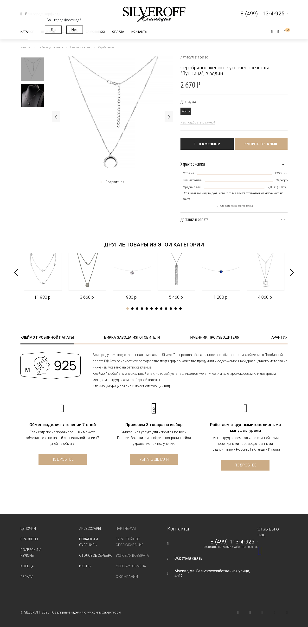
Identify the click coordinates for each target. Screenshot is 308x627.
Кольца (27, 566)
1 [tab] (127, 308)
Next (169, 116)
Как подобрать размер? (197, 122)
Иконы (85, 566)
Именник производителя (214, 337)
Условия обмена (131, 566)
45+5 (186, 111)
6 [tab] (151, 308)
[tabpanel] (42, 276)
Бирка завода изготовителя (132, 337)
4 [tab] (142, 308)
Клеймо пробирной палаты (47, 337)
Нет (74, 29)
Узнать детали (154, 459)
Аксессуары (90, 528)
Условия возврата (132, 555)
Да (53, 29)
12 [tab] (180, 308)
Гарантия (279, 337)
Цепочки (28, 528)
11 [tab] (175, 308)
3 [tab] (137, 308)
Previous (56, 116)
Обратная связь (188, 558)
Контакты (139, 31)
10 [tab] (171, 308)
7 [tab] (156, 308)
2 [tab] (132, 308)
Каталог (27, 31)
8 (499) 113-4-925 (232, 542)
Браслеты (29, 539)
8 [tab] (161, 308)
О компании (127, 577)
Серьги (26, 577)
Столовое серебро (96, 555)
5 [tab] (147, 308)
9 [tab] (166, 308)
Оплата (118, 31)
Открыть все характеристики (237, 206)
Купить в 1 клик (260, 143)
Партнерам (126, 528)
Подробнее (62, 459)
